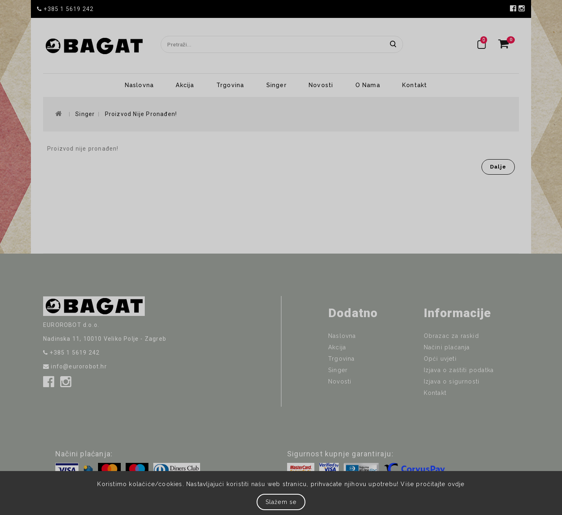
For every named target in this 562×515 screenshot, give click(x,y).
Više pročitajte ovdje (432, 484)
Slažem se (281, 502)
